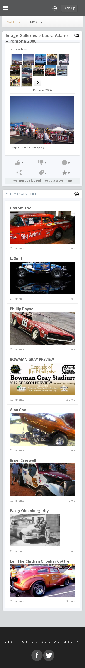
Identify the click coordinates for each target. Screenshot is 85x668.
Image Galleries (21, 35)
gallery (13, 22)
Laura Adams (55, 35)
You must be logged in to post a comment (42, 181)
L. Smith (17, 258)
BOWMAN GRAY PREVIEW (32, 359)
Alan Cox (18, 409)
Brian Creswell (23, 460)
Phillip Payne (21, 308)
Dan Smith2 (20, 207)
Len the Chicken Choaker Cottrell (41, 561)
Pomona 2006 (22, 41)
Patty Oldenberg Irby (29, 510)
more (36, 22)
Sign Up (69, 8)
